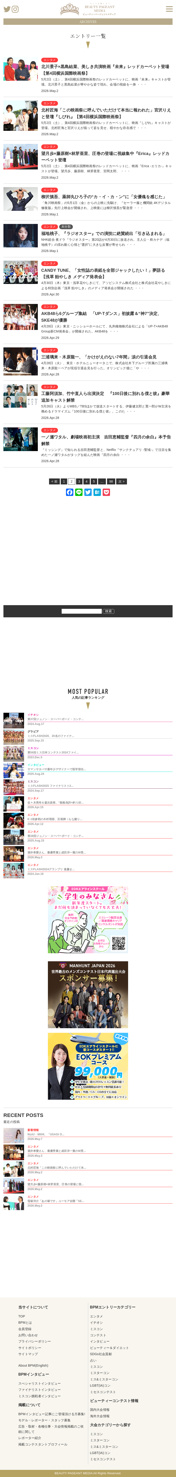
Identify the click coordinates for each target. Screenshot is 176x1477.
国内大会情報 (100, 1409)
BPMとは (25, 1322)
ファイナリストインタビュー (39, 1389)
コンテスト (98, 1335)
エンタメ (96, 1316)
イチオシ (96, 1322)
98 (111, 481)
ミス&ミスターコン (104, 1379)
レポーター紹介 (29, 1438)
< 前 (54, 481)
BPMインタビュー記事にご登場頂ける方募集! (51, 1414)
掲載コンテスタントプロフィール (42, 1444)
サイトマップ (28, 1354)
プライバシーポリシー (34, 1341)
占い (93, 1360)
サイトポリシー (29, 1348)
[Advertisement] (88, 557)
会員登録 (24, 1329)
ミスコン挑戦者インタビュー (39, 1396)
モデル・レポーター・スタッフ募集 (44, 1420)
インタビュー (100, 1341)
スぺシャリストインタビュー (39, 1383)
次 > (121, 481)
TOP (21, 1316)
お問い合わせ (28, 1335)
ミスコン (96, 1329)
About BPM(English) (33, 1365)
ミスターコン (100, 1373)
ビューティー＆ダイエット (109, 1348)
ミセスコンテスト (103, 1392)
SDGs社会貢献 (101, 1354)
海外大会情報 (100, 1416)
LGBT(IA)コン (100, 1385)
